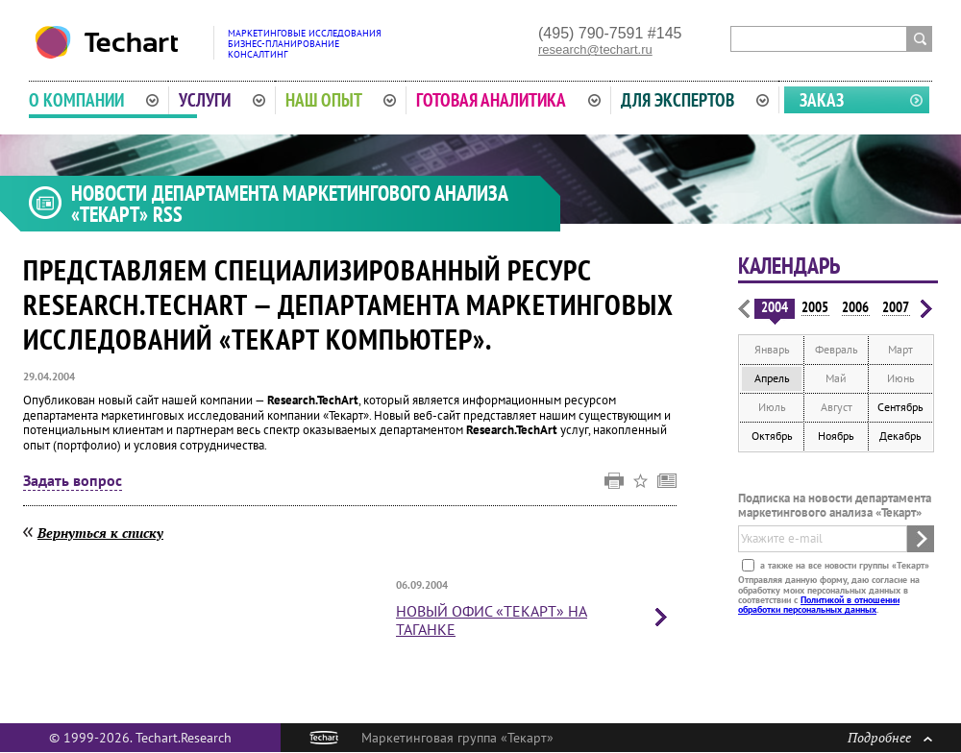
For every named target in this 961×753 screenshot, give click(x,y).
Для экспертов (695, 99)
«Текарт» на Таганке (491, 620)
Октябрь (772, 435)
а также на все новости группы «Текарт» (843, 565)
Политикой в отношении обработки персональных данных (818, 605)
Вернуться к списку (100, 532)
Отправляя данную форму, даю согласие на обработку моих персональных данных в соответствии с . (829, 594)
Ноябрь (836, 435)
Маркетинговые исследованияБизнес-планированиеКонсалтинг (305, 44)
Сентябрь (900, 407)
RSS (168, 214)
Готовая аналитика (508, 99)
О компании (94, 99)
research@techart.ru (595, 49)
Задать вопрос (72, 481)
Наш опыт (341, 99)
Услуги (222, 99)
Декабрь (900, 435)
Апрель (772, 378)
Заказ (822, 99)
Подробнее (890, 737)
